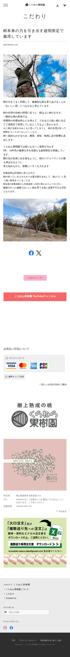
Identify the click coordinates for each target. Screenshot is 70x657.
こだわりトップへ (35, 278)
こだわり (10, 594)
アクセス (62, 511)
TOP (13, 640)
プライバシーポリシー (28, 640)
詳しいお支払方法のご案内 (53, 384)
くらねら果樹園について (17, 589)
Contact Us (11, 598)
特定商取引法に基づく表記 (51, 640)
